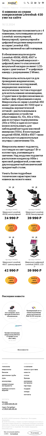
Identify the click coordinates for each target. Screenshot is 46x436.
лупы (4, 378)
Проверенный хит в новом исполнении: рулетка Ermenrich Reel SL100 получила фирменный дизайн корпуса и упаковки (34, 313)
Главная (5, 8)
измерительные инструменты (8, 385)
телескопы (6, 366)
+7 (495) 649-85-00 (9, 404)
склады (26, 391)
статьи (26, 375)
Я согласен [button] (35, 433)
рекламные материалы (28, 382)
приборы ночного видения (8, 389)
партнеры (27, 386)
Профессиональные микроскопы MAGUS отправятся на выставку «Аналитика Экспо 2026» (12, 335)
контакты (27, 394)
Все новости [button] (23, 350)
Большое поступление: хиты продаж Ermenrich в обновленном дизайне (12, 313)
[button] (28, 3)
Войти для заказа (11, 228)
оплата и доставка (31, 369)
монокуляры (6, 381)
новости (27, 372)
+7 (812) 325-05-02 (9, 409)
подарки (27, 389)
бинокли (5, 372)
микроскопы (6, 369)
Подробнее (14, 434)
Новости (14, 8)
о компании (28, 366)
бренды (27, 378)
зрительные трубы (9, 375)
